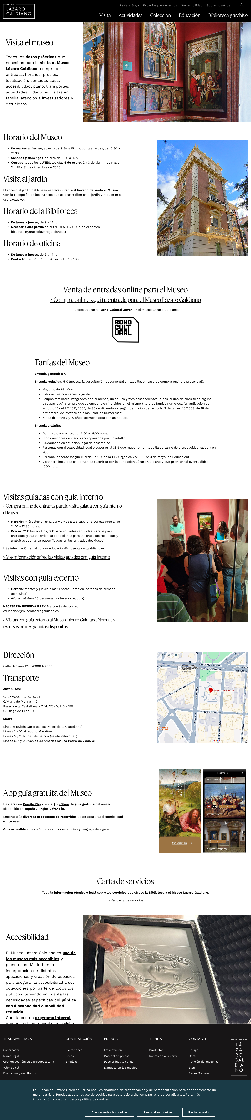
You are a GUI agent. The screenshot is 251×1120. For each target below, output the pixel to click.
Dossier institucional (118, 1061)
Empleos (72, 1061)
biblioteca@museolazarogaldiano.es (38, 232)
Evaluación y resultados (19, 1073)
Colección (160, 15)
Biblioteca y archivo (228, 15)
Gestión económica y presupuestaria (28, 1061)
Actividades (130, 15)
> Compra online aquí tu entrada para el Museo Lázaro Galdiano (125, 299)
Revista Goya (129, 5)
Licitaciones (74, 1050)
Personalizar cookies (158, 1112)
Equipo (193, 1050)
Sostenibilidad (192, 5)
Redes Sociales (199, 1073)
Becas (70, 1056)
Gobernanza (11, 1050)
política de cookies (94, 1099)
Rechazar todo (198, 1112)
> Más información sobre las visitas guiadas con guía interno (56, 557)
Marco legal (11, 1056)
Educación (190, 15)
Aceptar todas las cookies (109, 1112)
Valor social (11, 1067)
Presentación (113, 1050)
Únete (193, 1056)
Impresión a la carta (163, 1056)
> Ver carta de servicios (125, 900)
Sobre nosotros (218, 5)
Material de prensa (116, 1056)
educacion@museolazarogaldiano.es (77, 548)
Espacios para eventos (160, 5)
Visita (105, 15)
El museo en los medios (120, 1067)
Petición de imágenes (203, 1061)
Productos (156, 1050)
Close (214, 1088)
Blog (192, 1067)
